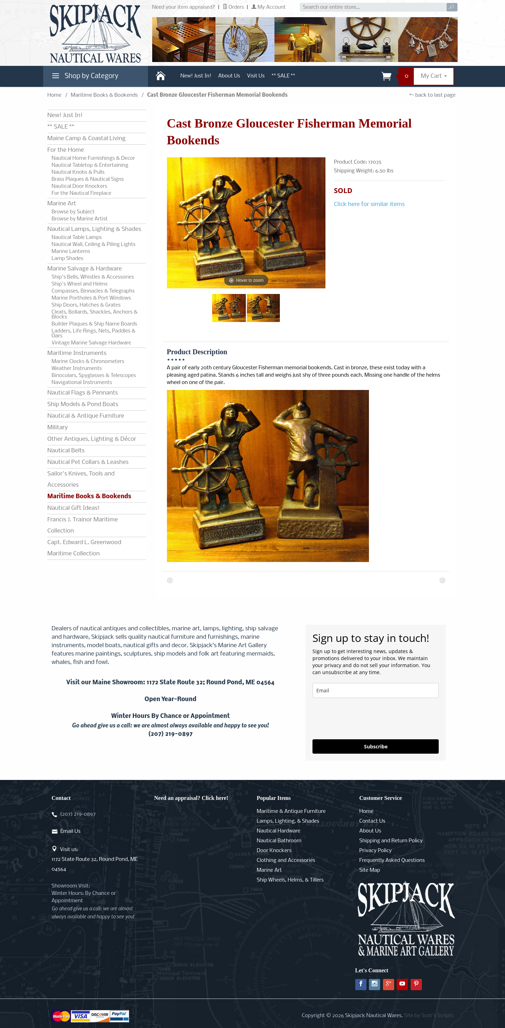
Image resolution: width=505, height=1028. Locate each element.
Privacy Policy (375, 851)
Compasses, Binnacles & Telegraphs (93, 291)
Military (57, 427)
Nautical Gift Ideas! (73, 508)
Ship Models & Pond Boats (82, 404)
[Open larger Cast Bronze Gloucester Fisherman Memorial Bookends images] (246, 222)
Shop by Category (84, 77)
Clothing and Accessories (286, 860)
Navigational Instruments (82, 382)
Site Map (369, 870)
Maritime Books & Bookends (104, 95)
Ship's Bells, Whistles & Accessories (93, 277)
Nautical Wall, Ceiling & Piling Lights (93, 244)
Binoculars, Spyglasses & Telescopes (94, 375)
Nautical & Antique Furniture (85, 416)
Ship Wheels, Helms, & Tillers (290, 880)
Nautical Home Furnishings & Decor (93, 158)
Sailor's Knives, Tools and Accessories (80, 479)
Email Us (70, 831)
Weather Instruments (77, 368)
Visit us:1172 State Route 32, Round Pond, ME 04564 (95, 859)
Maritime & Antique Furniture (291, 811)
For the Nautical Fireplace (81, 193)
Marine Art (61, 203)
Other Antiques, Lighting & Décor (91, 439)
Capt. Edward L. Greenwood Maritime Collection (84, 548)
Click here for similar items (369, 204)
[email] (375, 690)
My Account (268, 7)
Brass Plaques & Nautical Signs (88, 179)
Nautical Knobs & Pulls (78, 172)
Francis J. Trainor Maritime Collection (82, 525)
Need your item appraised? (183, 7)
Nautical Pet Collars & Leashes (88, 462)
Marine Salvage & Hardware (84, 269)
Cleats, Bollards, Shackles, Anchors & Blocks (94, 315)
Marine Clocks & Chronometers (88, 361)
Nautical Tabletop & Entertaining (90, 165)
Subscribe (376, 746)
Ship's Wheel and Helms (80, 284)
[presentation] (365, 718)
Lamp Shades (67, 258)
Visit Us (256, 76)
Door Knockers (274, 851)
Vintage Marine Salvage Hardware (91, 343)
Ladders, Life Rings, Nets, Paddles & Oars (93, 333)
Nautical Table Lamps (77, 237)
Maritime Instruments (76, 353)
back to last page (432, 95)
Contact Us (372, 821)
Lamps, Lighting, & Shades (288, 821)
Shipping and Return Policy (391, 841)
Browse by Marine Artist (80, 219)
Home (54, 95)
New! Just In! (196, 76)
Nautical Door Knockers (79, 186)
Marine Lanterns (71, 251)
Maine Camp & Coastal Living (86, 138)
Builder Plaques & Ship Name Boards (94, 324)
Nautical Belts (66, 450)
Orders (233, 7)
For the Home (65, 150)
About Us (229, 76)
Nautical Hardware (278, 831)
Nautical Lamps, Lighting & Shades (94, 229)
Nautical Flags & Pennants (82, 393)
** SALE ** (283, 76)
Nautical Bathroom (279, 841)
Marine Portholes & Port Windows (91, 298)
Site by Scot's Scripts (428, 1016)
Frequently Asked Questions (392, 860)
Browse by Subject (73, 212)
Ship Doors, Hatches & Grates (86, 305)
